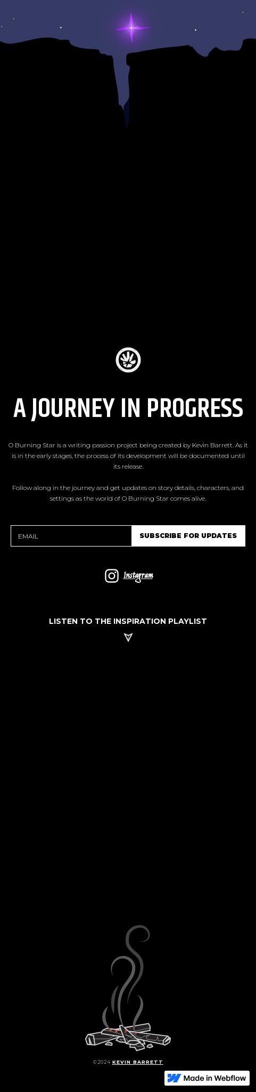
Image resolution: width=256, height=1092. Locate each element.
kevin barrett (137, 1062)
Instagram (138, 576)
